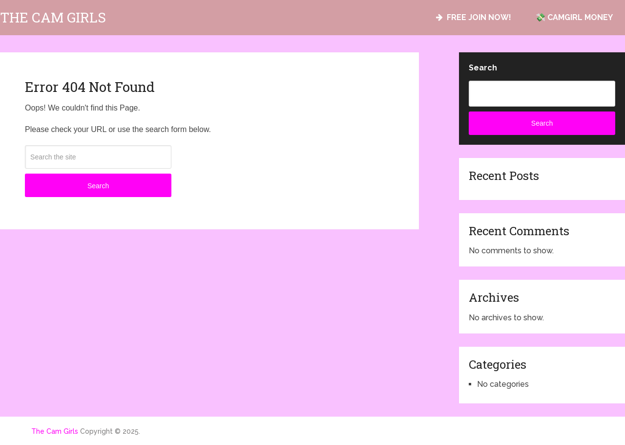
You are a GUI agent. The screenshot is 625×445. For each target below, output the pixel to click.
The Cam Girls (53, 17)
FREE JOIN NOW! (473, 17)
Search (98, 186)
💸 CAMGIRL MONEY (574, 17)
